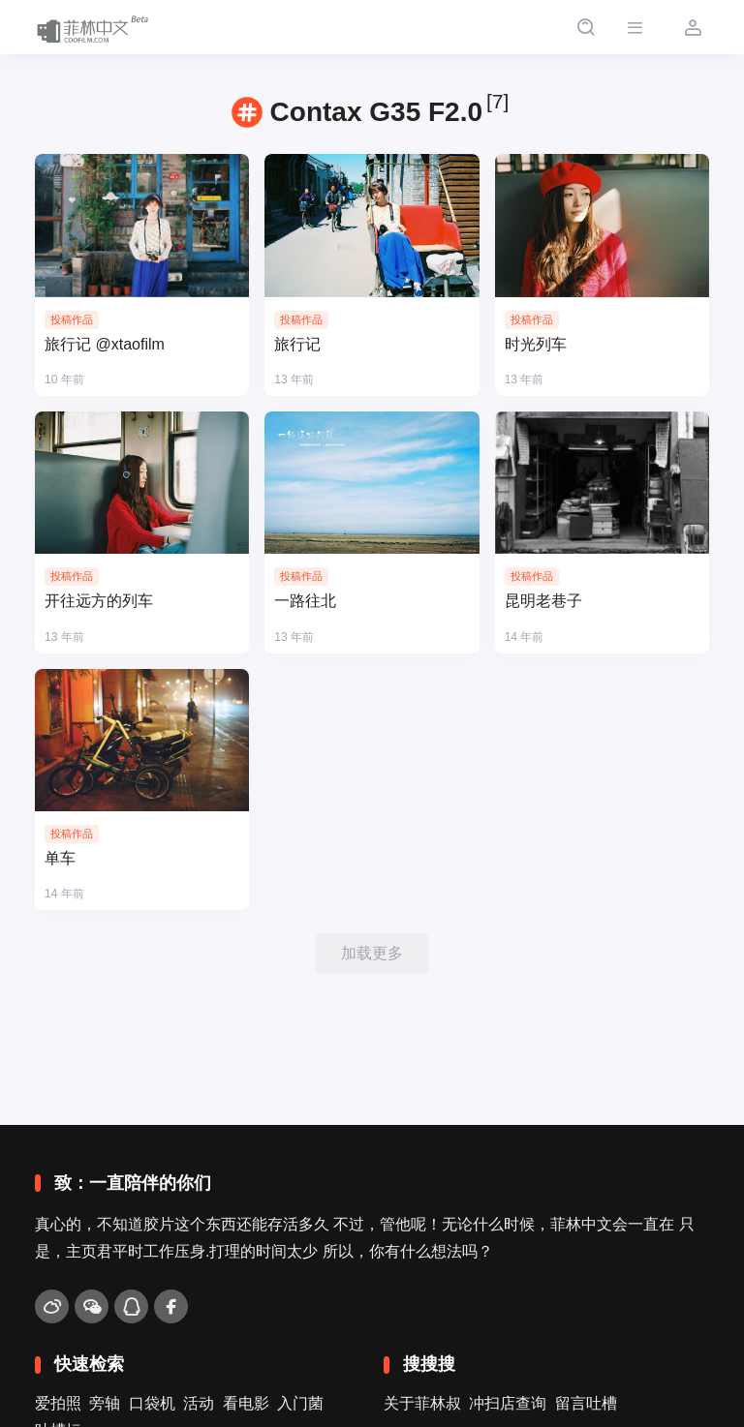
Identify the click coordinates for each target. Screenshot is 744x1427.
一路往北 (305, 600)
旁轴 (104, 1403)
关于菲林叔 (422, 1403)
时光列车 (536, 344)
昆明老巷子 (543, 600)
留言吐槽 (586, 1403)
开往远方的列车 (99, 600)
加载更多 (372, 953)
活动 (198, 1403)
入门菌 (300, 1403)
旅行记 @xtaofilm (105, 344)
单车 (60, 858)
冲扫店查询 (507, 1403)
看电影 (246, 1403)
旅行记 (297, 344)
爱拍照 (58, 1403)
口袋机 (152, 1403)
